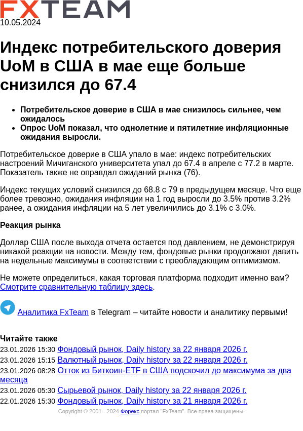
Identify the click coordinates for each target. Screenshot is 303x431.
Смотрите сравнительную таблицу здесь (76, 287)
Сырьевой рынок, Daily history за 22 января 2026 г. (151, 390)
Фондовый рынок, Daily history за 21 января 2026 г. (152, 401)
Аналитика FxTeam (53, 312)
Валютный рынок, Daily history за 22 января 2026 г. (152, 360)
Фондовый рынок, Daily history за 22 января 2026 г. (152, 349)
